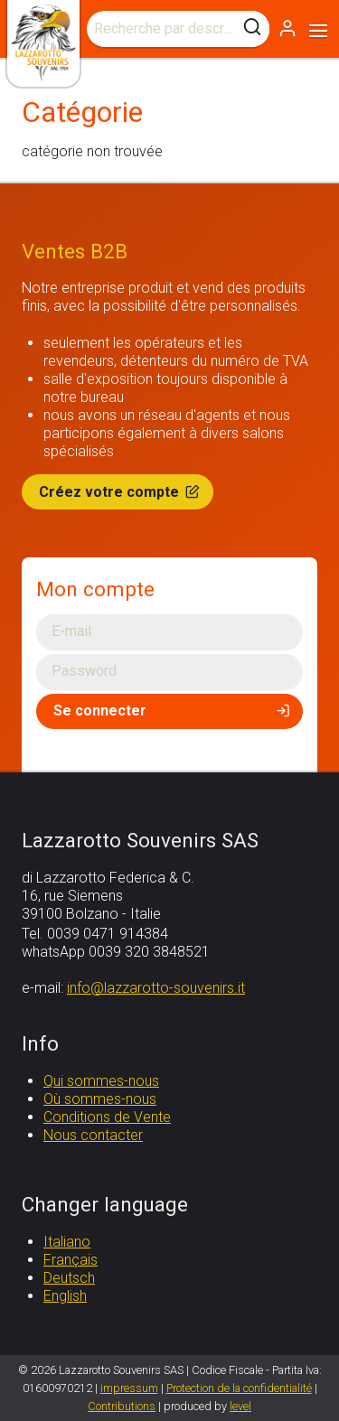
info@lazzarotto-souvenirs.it (156, 987)
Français (70, 1259)
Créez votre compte (120, 491)
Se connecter (173, 710)
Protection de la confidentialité (239, 1388)
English (65, 1295)
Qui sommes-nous (101, 1080)
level (240, 1406)
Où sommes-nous (99, 1099)
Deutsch (69, 1277)
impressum (129, 1388)
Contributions (121, 1406)
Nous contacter (93, 1135)
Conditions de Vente (107, 1117)
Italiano (66, 1241)
